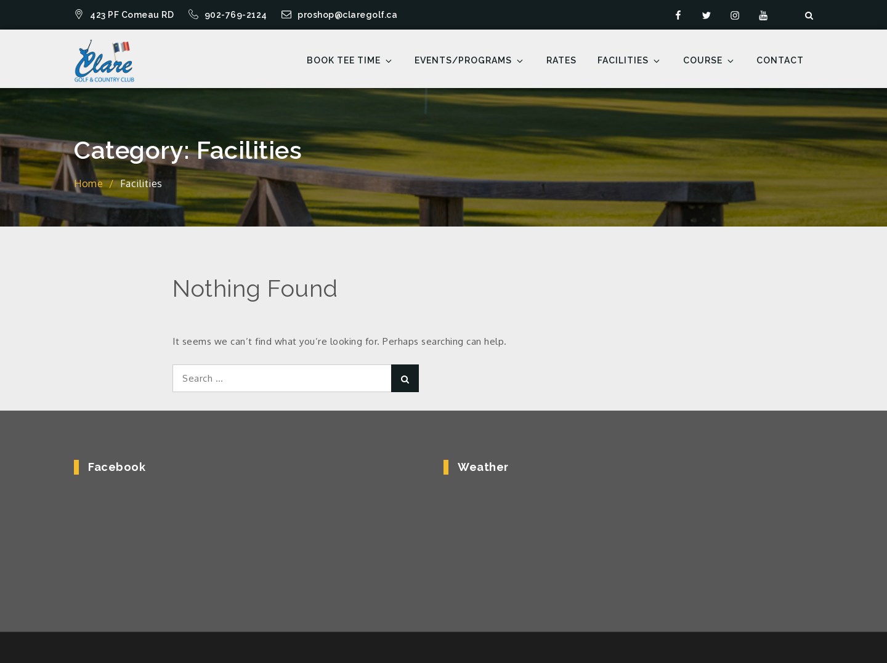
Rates (561, 60)
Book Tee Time (350, 60)
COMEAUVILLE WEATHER (621, 536)
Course (709, 60)
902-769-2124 (229, 15)
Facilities (629, 60)
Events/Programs (470, 60)
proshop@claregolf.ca (339, 15)
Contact (780, 60)
